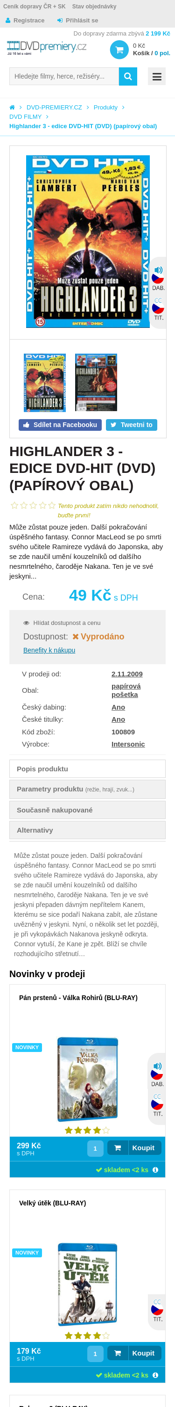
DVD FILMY (25, 116)
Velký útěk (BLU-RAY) (52, 1203)
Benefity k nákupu (49, 650)
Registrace (29, 20)
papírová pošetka (126, 690)
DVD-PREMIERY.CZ (54, 107)
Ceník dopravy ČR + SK (34, 6)
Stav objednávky (94, 6)
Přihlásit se (82, 20)
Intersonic (128, 744)
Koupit (143, 1148)
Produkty (106, 107)
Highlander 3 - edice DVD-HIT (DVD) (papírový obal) (83, 126)
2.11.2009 (127, 674)
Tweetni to (136, 424)
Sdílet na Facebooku (64, 424)
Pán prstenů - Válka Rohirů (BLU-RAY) (78, 997)
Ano (118, 707)
